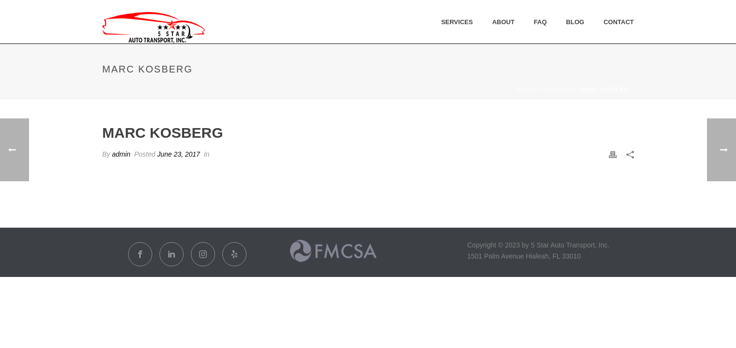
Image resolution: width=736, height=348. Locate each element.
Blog (575, 22)
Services (457, 22)
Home (525, 89)
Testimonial (557, 89)
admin (121, 154)
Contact (619, 22)
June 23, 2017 (178, 154)
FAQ (540, 22)
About (503, 22)
